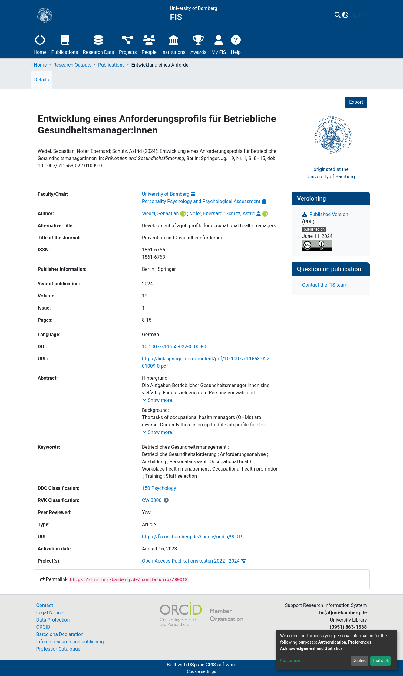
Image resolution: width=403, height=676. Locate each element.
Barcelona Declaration (60, 634)
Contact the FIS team (325, 285)
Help (236, 44)
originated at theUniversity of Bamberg (331, 172)
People (149, 44)
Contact (44, 605)
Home (40, 44)
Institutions (173, 44)
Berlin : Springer (159, 269)
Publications (64, 44)
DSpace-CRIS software (212, 665)
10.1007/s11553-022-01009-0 (174, 346)
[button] (345, 15)
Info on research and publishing (70, 642)
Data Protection (53, 620)
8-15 (146, 320)
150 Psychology (159, 488)
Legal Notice (49, 612)
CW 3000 (152, 500)
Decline (359, 660)
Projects (128, 44)
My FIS (218, 44)
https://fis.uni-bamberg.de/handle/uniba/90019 (193, 537)
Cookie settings (201, 671)
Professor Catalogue (58, 649)
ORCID (43, 627)
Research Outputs (72, 65)
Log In (356, 15)
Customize (290, 660)
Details (41, 80)
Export (356, 102)
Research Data (98, 44)
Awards (198, 44)
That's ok (380, 660)
